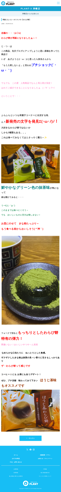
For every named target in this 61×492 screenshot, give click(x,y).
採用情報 (16, 472)
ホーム (16, 455)
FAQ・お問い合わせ (16, 462)
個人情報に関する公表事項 (16, 476)
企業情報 (16, 469)
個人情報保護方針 (45, 472)
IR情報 (45, 469)
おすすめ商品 (16, 458)
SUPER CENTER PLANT (8, 4)
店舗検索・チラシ (45, 455)
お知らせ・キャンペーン (45, 458)
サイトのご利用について (45, 476)
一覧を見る (31, 438)
